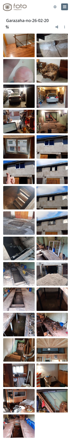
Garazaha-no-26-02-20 (27, 20)
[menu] (64, 6)
